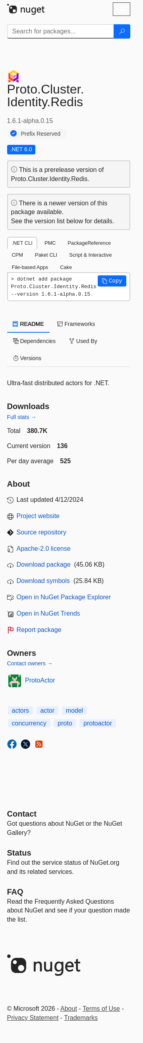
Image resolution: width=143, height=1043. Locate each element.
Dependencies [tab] (34, 341)
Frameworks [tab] (76, 324)
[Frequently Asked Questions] (15, 891)
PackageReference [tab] (89, 243)
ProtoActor (40, 680)
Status (19, 852)
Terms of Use (101, 1008)
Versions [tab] (27, 358)
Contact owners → (30, 663)
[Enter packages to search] (60, 31)
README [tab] (28, 324)
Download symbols (43, 580)
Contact (22, 813)
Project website (38, 516)
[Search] (122, 31)
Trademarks (81, 1017)
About (68, 1008)
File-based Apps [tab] (30, 267)
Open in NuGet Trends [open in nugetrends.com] (48, 613)
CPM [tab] (17, 255)
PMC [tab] (50, 243)
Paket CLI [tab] (46, 255)
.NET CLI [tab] (22, 243)
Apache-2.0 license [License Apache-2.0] (44, 548)
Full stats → (22, 417)
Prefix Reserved (41, 134)
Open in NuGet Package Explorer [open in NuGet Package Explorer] (64, 597)
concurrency (29, 723)
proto (65, 723)
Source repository (41, 532)
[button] (112, 281)
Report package (39, 629)
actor (48, 710)
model (74, 710)
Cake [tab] (66, 267)
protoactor (97, 723)
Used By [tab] (83, 341)
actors (20, 710)
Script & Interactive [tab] (90, 255)
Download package (44, 564)
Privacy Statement (33, 1017)
